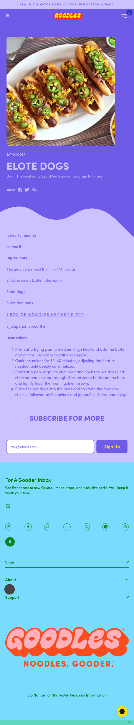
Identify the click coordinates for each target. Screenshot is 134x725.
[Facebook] (28, 526)
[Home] (68, 16)
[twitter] (26, 190)
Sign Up (112, 446)
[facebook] (20, 190)
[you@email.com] (50, 446)
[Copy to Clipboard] (34, 190)
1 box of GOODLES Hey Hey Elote (45, 314)
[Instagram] (8, 526)
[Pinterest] (47, 526)
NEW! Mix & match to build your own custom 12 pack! (67, 4)
